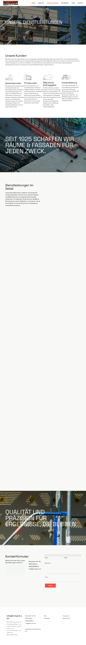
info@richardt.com (35, 569)
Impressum (66, 616)
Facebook (47, 618)
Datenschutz (66, 618)
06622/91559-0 (34, 566)
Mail (45, 616)
